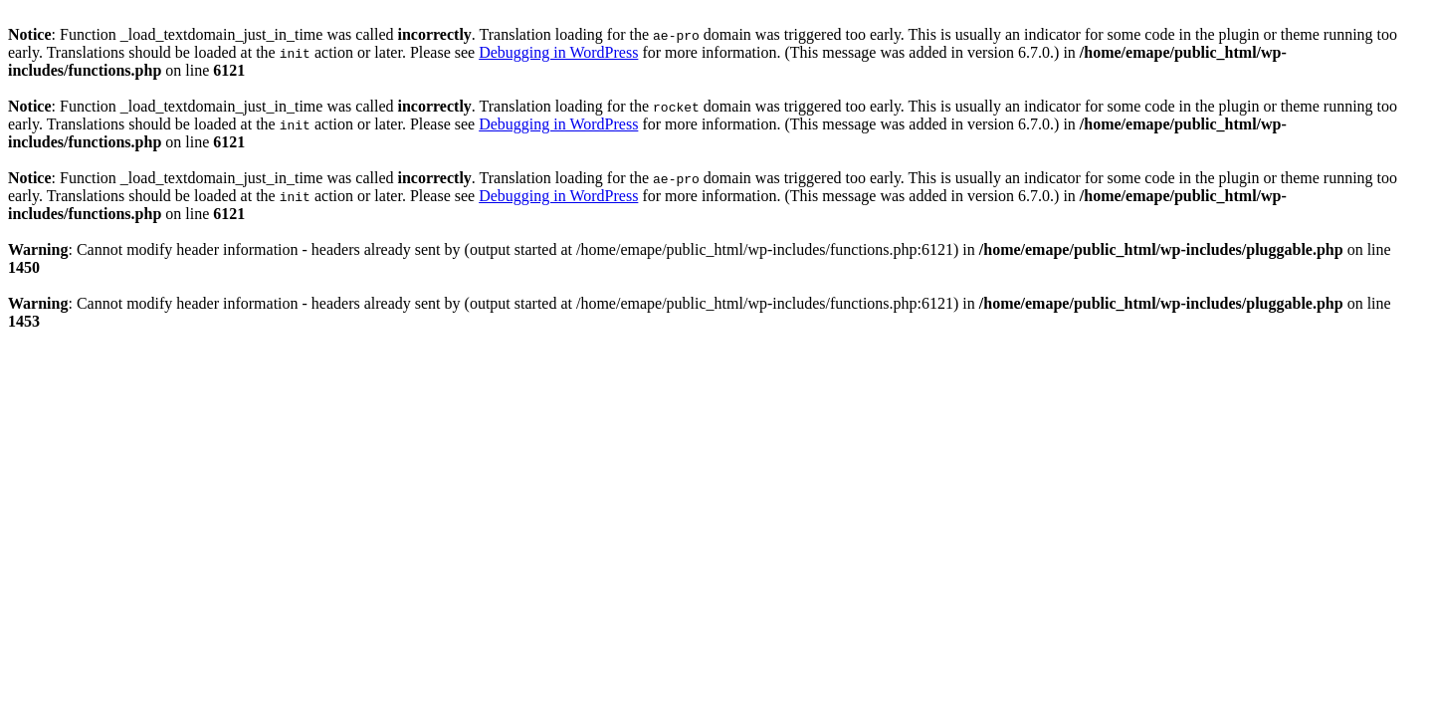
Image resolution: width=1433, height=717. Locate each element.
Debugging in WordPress (558, 52)
